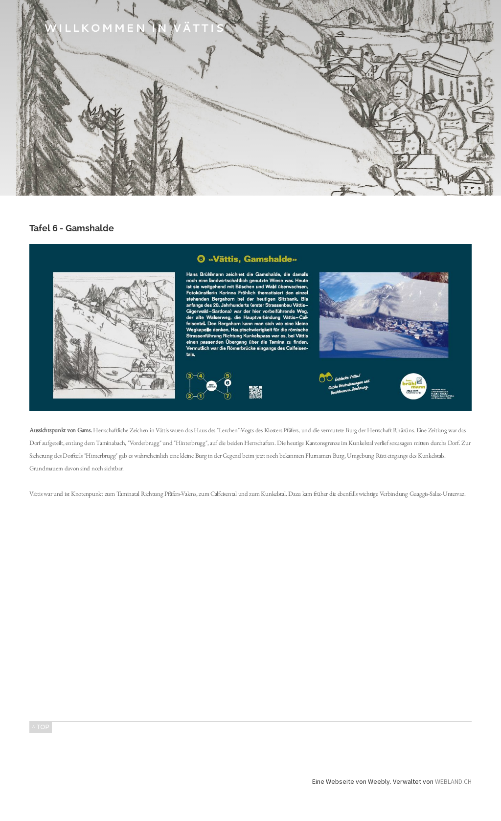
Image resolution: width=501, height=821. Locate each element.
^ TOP (40, 727)
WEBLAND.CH (453, 781)
